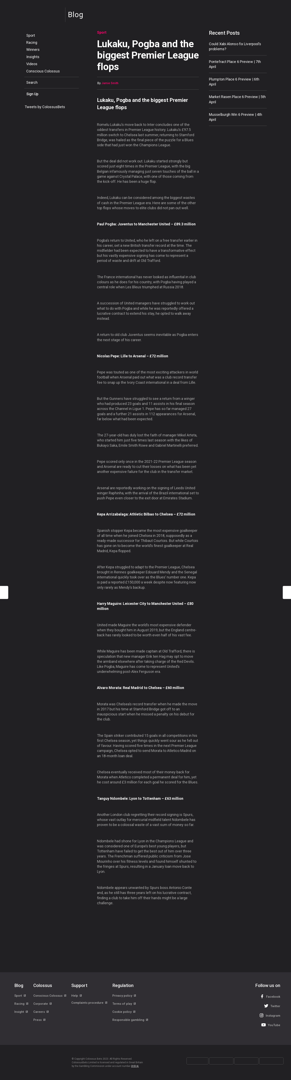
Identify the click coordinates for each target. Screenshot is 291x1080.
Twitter (271, 1006)
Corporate (42, 1005)
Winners (33, 49)
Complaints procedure (89, 1005)
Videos (31, 64)
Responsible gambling (130, 1023)
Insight (21, 1014)
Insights (32, 57)
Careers (41, 1014)
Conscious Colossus (43, 71)
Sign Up (32, 94)
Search (32, 82)
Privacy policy (124, 996)
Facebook (269, 996)
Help (76, 996)
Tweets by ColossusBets (45, 107)
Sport (30, 35)
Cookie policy (124, 1014)
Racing (31, 42)
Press (39, 1023)
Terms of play (124, 1005)
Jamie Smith (109, 83)
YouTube (270, 1025)
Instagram (269, 1015)
